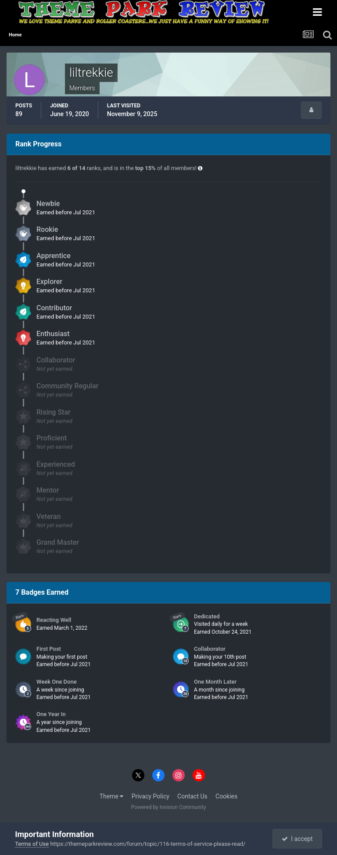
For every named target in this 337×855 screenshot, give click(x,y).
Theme (112, 796)
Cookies (226, 796)
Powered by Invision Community (168, 807)
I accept (297, 838)
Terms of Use (32, 844)
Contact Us (192, 796)
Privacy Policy (150, 796)
